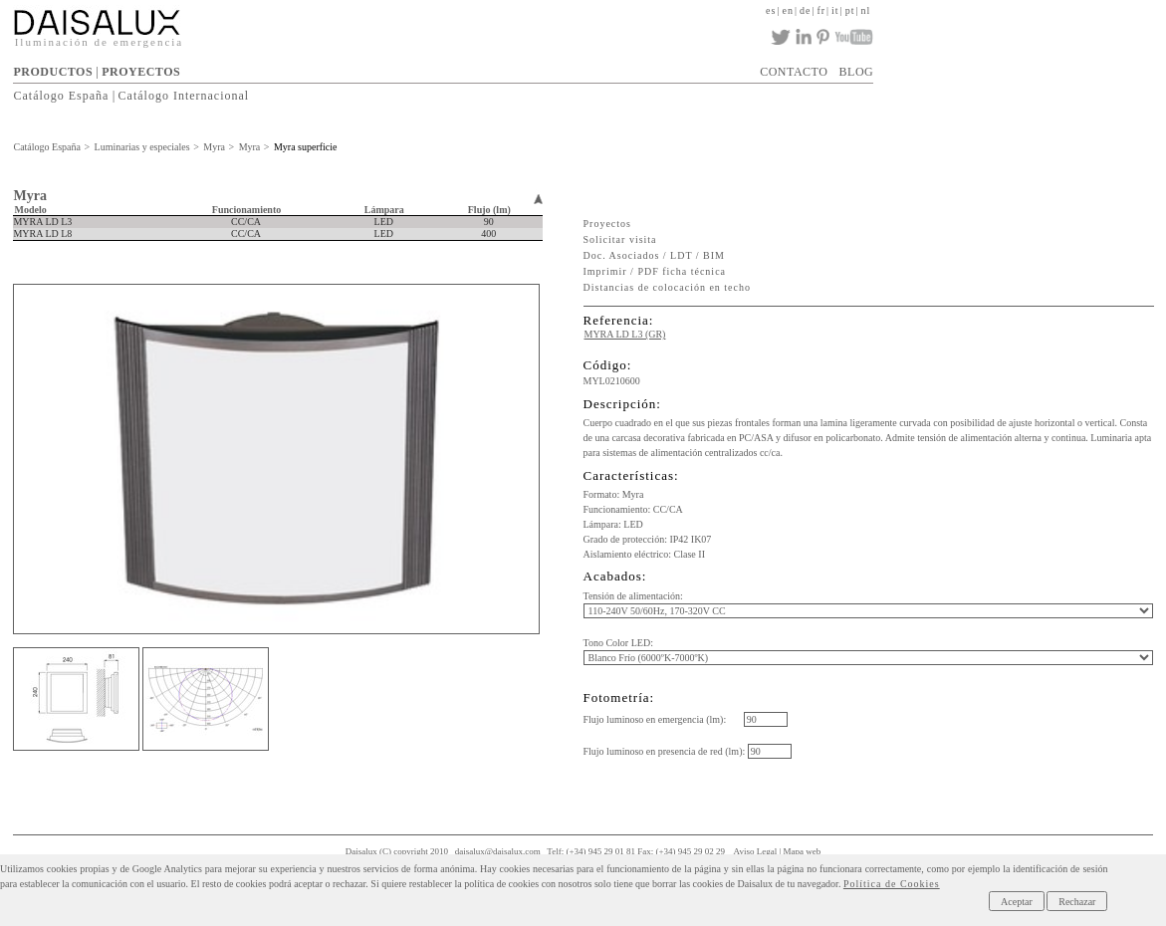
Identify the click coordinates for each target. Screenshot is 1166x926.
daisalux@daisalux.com (498, 851)
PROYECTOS (141, 72)
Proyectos (607, 223)
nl (865, 10)
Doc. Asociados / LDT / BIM (654, 255)
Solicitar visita (620, 239)
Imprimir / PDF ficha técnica (655, 271)
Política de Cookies (891, 883)
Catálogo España (61, 96)
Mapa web (802, 851)
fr (820, 10)
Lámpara (384, 209)
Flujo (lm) (489, 209)
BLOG (856, 72)
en (787, 10)
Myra (214, 146)
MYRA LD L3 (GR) (625, 334)
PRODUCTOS (53, 72)
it (835, 10)
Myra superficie (306, 146)
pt (850, 10)
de (805, 10)
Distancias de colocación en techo (667, 287)
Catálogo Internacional (184, 96)
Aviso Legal (756, 851)
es (771, 10)
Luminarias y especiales (142, 146)
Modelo (30, 209)
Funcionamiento (246, 209)
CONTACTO (793, 72)
